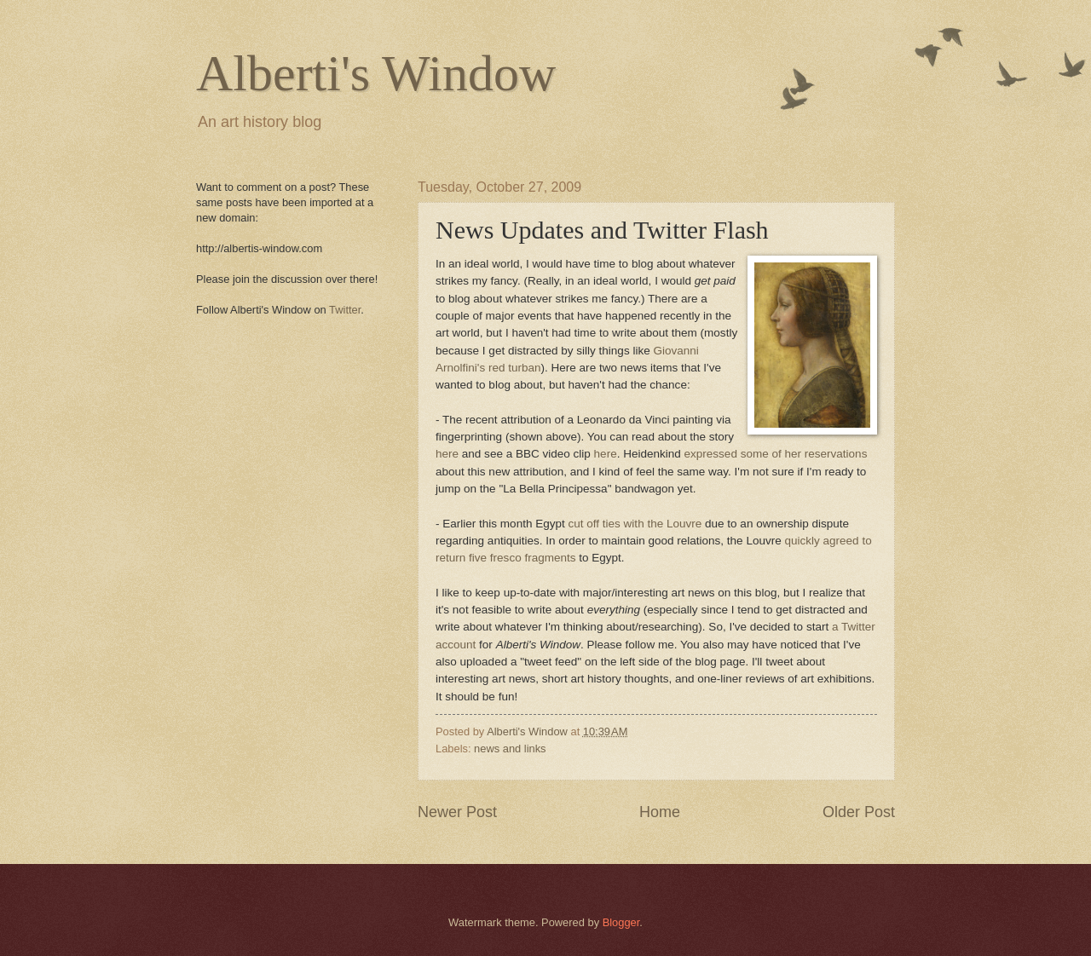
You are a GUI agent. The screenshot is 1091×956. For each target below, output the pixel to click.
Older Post (859, 812)
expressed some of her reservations (776, 453)
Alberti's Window (376, 73)
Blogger (621, 922)
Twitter (345, 309)
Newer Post (457, 812)
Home (659, 812)
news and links (510, 748)
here (447, 453)
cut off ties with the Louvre (635, 523)
